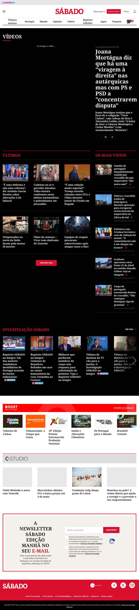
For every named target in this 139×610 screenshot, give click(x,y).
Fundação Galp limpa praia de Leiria (85, 492)
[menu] (4, 11)
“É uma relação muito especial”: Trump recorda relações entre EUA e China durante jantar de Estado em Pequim (77, 194)
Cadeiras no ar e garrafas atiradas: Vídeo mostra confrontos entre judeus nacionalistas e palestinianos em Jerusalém (46, 194)
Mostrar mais (46, 263)
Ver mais (129, 329)
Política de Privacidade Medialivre (91, 544)
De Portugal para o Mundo (103, 432)
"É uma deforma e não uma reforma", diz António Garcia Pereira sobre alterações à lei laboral (14, 192)
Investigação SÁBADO (26, 329)
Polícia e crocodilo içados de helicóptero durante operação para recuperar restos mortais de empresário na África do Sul (124, 206)
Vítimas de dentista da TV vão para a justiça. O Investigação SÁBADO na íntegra (95, 364)
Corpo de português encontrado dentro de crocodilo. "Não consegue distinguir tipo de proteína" (125, 295)
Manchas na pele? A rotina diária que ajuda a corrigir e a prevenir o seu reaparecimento (121, 495)
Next (127, 360)
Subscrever (111, 530)
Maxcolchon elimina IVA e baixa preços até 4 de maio (51, 493)
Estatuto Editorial (32, 596)
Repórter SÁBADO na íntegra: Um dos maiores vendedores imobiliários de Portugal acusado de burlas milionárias (14, 365)
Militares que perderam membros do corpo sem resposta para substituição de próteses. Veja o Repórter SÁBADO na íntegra (69, 367)
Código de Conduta (81, 596)
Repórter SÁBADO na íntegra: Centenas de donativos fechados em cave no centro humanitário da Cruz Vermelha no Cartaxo (42, 367)
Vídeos (71, 21)
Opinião (57, 21)
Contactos (94, 596)
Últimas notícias (12, 21)
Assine (113, 11)
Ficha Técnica (47, 596)
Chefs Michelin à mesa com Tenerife (16, 492)
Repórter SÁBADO (88, 21)
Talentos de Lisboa (10, 432)
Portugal (29, 21)
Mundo (44, 21)
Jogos (104, 21)
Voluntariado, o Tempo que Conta (35, 434)
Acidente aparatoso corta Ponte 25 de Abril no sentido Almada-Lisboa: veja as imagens (125, 267)
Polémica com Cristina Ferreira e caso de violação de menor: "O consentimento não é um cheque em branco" (125, 238)
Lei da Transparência (63, 596)
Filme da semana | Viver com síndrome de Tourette (46, 240)
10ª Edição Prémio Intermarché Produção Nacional (56, 437)
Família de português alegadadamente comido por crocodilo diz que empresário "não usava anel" (124, 175)
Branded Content (122, 432)
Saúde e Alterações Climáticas (77, 434)
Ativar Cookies (106, 596)
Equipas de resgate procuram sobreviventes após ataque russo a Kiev (76, 241)
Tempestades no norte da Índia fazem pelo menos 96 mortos (14, 241)
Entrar (126, 11)
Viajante (116, 21)
